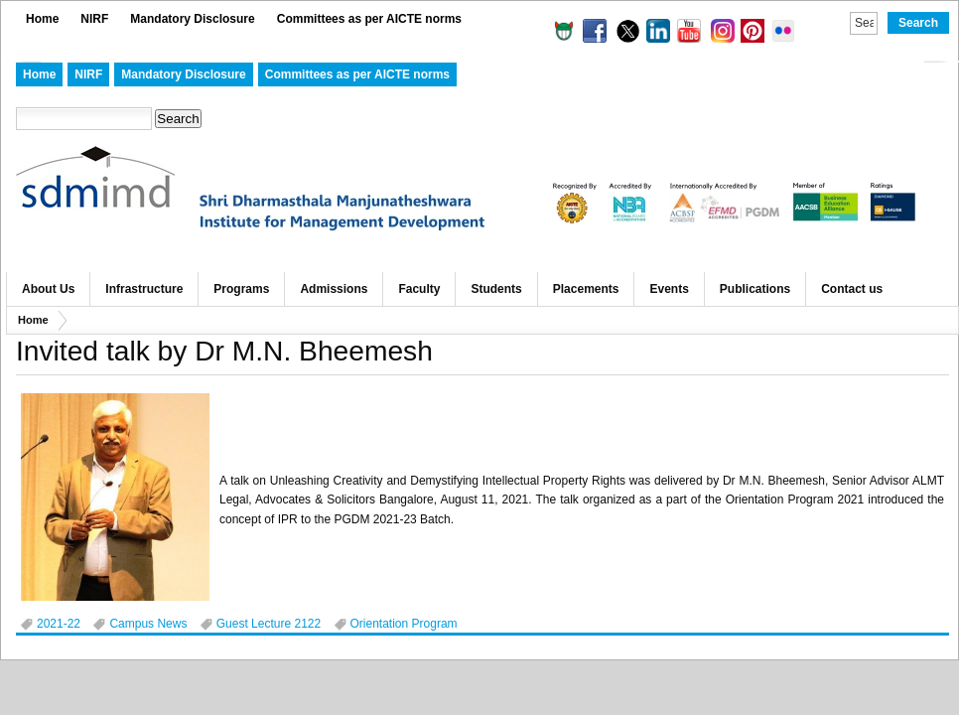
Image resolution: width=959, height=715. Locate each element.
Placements (586, 289)
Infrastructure (144, 289)
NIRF (94, 19)
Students (496, 289)
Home (42, 19)
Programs (241, 289)
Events (668, 289)
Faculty (419, 289)
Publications (755, 289)
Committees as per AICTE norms (369, 19)
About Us (48, 289)
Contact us (852, 289)
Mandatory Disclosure (192, 19)
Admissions (333, 289)
